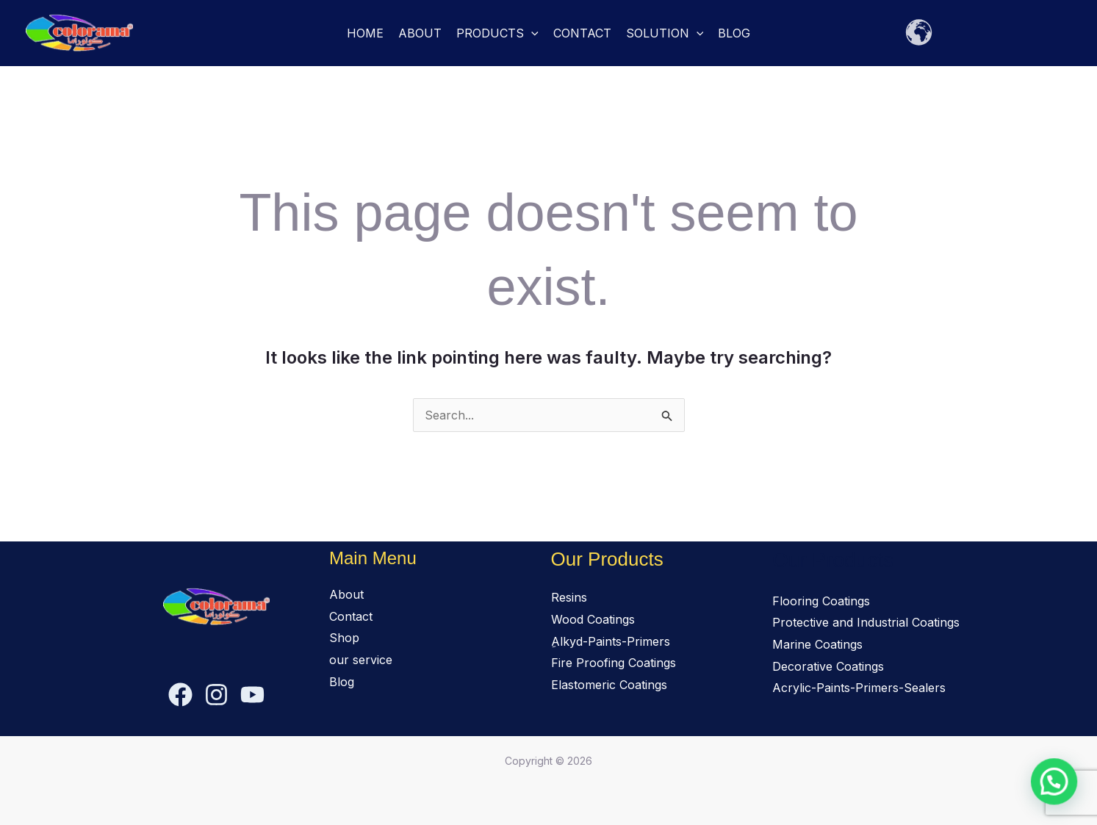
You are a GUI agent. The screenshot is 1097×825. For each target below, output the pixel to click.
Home (365, 33)
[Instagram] (216, 694)
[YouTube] (252, 694)
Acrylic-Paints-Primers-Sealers (859, 687)
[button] (531, 33)
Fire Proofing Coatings (613, 662)
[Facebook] (180, 694)
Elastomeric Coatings (609, 684)
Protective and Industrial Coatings (866, 622)
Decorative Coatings (828, 666)
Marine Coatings (817, 644)
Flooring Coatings (821, 601)
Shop (344, 637)
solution (665, 33)
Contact (582, 33)
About (420, 33)
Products (497, 33)
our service (360, 659)
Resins (569, 597)
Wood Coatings (593, 619)
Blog (734, 33)
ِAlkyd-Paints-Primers (610, 641)
